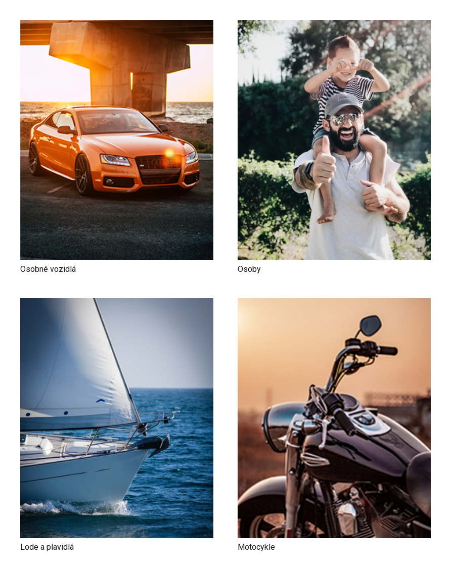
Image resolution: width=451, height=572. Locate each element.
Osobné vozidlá (48, 269)
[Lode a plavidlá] (116, 305)
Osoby (249, 269)
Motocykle (256, 547)
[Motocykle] (334, 305)
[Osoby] (334, 27)
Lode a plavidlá (47, 547)
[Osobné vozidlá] (116, 27)
